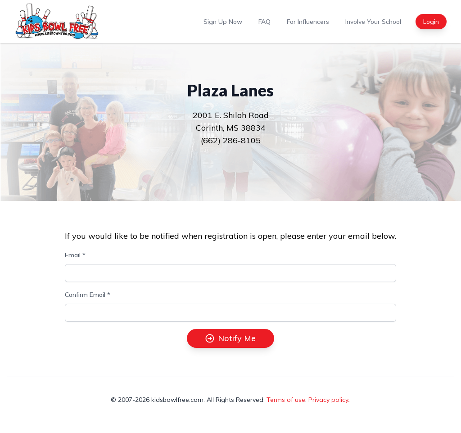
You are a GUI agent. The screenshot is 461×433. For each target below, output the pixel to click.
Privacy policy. (328, 400)
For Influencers (308, 22)
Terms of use (286, 400)
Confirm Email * (87, 295)
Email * (75, 255)
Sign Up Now (222, 22)
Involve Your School (373, 22)
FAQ (264, 22)
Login (431, 22)
